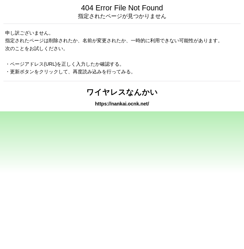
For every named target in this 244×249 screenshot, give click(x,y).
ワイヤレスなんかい (122, 92)
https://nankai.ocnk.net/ (122, 104)
